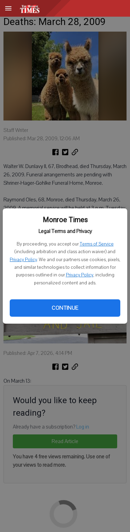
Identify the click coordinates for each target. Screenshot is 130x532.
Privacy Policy (23, 260)
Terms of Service (97, 244)
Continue (65, 308)
